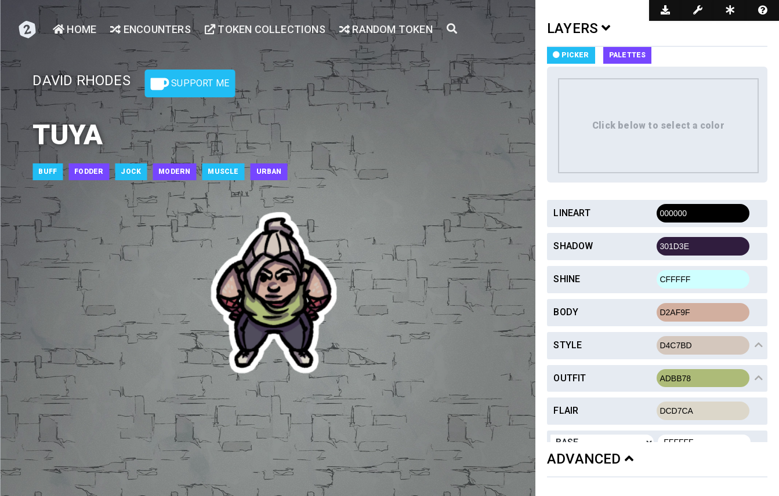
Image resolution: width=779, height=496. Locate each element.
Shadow (573, 245)
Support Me (189, 84)
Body (565, 312)
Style (567, 345)
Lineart (571, 212)
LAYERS (579, 28)
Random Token (386, 29)
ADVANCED (590, 459)
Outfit (569, 378)
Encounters (150, 29)
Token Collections (265, 29)
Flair (565, 410)
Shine (566, 279)
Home (74, 29)
